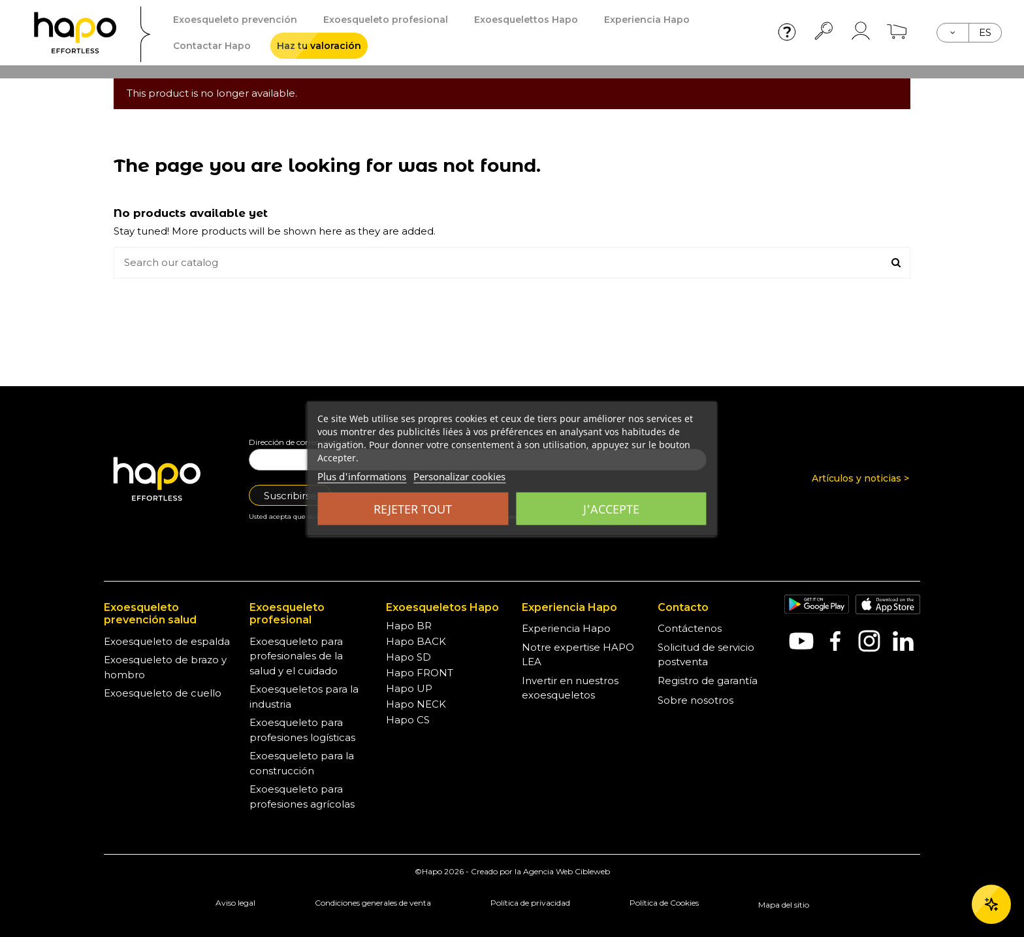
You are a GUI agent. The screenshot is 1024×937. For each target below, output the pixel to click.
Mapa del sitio (783, 905)
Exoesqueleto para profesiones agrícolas (302, 796)
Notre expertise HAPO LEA (578, 654)
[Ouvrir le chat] (991, 904)
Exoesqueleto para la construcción (301, 763)
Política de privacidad (530, 903)
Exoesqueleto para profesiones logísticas (302, 730)
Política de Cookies (664, 903)
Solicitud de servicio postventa (706, 654)
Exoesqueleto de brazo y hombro (165, 667)
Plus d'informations (361, 476)
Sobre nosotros (695, 700)
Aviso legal (235, 903)
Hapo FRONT (419, 672)
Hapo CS (408, 720)
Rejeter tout (413, 509)
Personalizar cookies (459, 476)
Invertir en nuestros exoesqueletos (570, 688)
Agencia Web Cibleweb (566, 871)
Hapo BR (409, 625)
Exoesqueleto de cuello (162, 693)
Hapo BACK (416, 641)
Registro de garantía (708, 680)
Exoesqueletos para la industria (304, 696)
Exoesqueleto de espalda (167, 641)
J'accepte (611, 509)
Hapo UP (409, 688)
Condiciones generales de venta (373, 903)
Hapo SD (408, 657)
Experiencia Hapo (566, 628)
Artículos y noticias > (860, 478)
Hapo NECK (416, 704)
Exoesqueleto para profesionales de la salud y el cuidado (296, 656)
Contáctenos (690, 628)
